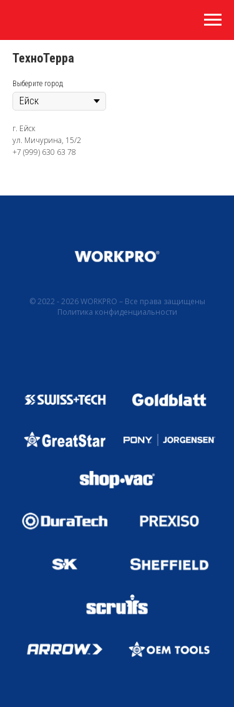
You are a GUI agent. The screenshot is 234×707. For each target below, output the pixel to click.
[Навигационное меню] (213, 20)
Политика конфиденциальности (117, 312)
